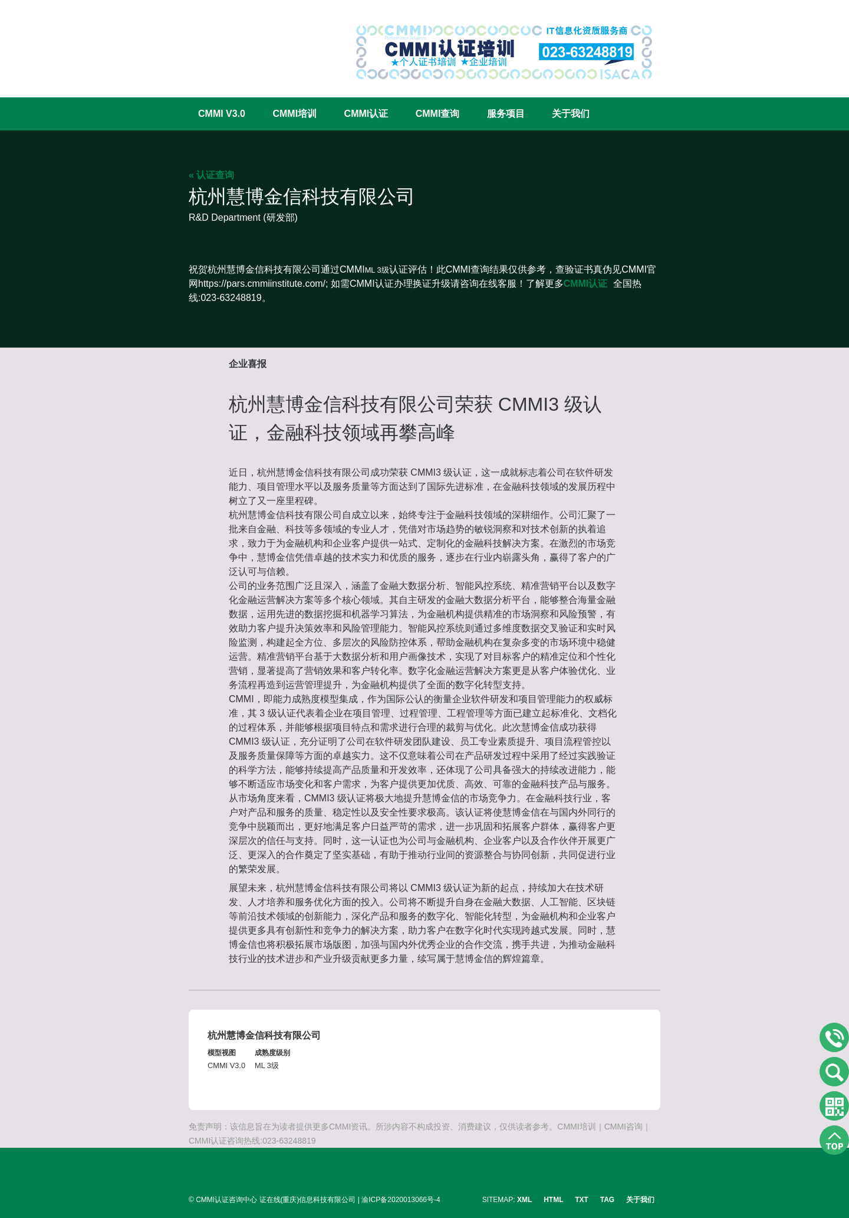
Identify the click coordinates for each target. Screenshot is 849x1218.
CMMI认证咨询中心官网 (227, 42)
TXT (581, 1200)
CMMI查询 (438, 114)
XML (524, 1200)
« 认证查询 (211, 175)
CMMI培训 (294, 114)
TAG (607, 1200)
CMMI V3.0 (221, 114)
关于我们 (571, 114)
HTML (553, 1200)
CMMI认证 (366, 114)
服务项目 (506, 114)
